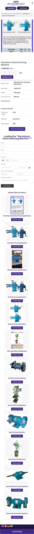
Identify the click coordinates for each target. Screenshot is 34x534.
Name (2, 143)
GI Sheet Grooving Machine (17, 297)
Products (8, 13)
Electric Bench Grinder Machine (17, 513)
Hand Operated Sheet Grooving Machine (17, 216)
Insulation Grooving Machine (17, 243)
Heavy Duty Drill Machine (17, 459)
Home (3, 13)
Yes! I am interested (17, 129)
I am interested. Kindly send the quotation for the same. (17, 181)
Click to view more (5, 101)
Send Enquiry (17, 532)
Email (2, 150)
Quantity (3, 164)
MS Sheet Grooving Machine (16, 270)
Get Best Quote (17, 219)
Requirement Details (6, 177)
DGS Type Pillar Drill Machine (17, 351)
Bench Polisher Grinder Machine (17, 486)
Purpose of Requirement (7, 171)
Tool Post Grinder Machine (17, 378)
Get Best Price (7, 77)
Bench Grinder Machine (17, 432)
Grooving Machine (17, 13)
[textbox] (13, 73)
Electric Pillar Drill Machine (17, 405)
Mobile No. (3, 157)
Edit (20, 73)
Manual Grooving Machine (17, 324)
